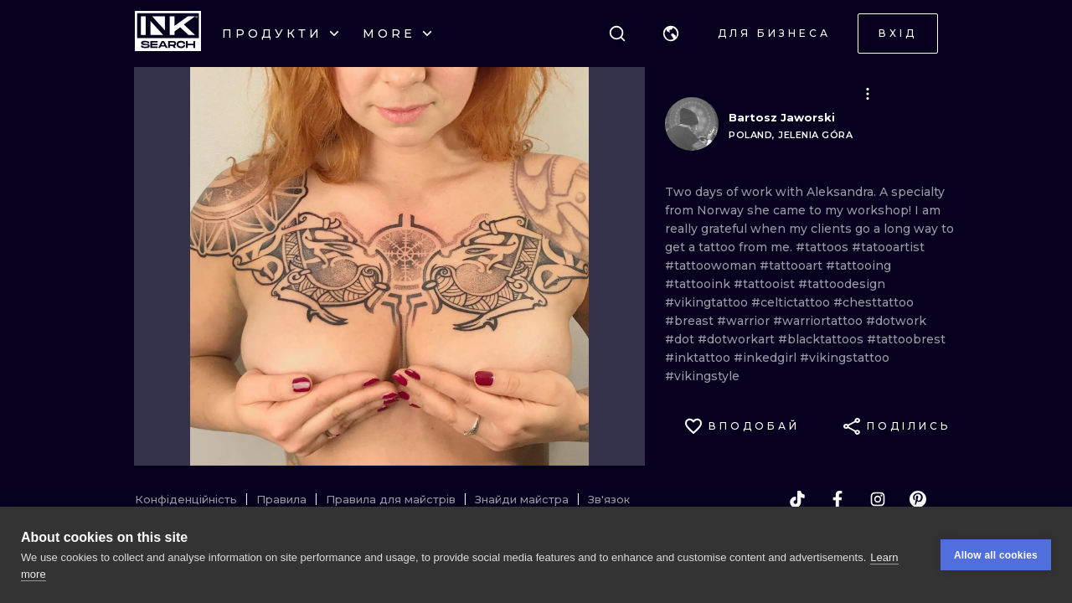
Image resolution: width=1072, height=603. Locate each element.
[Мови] (671, 33)
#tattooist (766, 283)
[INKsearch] (168, 33)
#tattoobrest (906, 339)
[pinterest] (918, 499)
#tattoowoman (712, 265)
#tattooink (699, 283)
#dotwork (896, 320)
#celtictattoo (792, 302)
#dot (681, 339)
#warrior (745, 320)
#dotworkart (738, 339)
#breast (691, 320)
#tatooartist (888, 247)
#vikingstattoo (844, 357)
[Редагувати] (868, 94)
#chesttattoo (873, 302)
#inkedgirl (767, 357)
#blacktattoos (822, 339)
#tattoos (824, 247)
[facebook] (837, 499)
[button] (671, 33)
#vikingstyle (702, 376)
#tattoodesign (841, 283)
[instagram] (878, 499)
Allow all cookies (996, 555)
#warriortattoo (819, 320)
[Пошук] (617, 33)
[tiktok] (797, 499)
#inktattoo (699, 357)
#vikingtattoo (708, 302)
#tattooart (793, 265)
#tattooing (858, 265)
